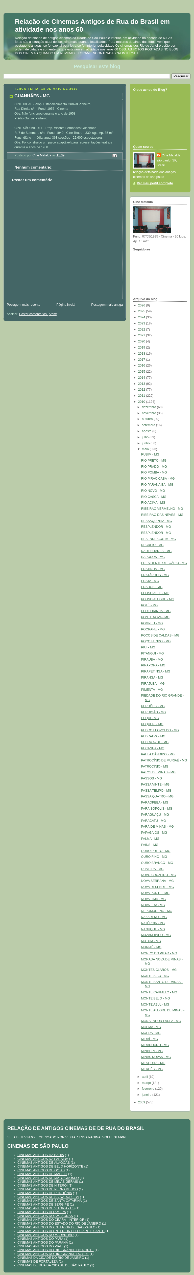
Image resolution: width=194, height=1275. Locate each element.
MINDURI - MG (152, 1051)
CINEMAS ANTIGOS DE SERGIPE (43, 1204)
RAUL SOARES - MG (156, 551)
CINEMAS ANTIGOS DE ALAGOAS (43, 1162)
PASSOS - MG (151, 778)
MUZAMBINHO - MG (156, 935)
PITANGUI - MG (152, 653)
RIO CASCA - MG (153, 497)
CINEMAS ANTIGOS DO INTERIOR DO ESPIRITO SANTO (61, 1231)
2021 (142, 335)
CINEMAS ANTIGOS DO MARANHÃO (45, 1235)
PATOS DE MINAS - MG (158, 772)
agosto (147, 431)
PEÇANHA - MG (152, 748)
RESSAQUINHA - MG (156, 521)
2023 (142, 323)
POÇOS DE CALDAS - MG (160, 635)
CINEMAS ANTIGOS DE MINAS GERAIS (47, 1181)
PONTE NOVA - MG (155, 617)
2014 (142, 377)
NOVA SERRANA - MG (157, 881)
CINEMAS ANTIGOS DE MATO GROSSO (48, 1178)
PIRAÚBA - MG (152, 659)
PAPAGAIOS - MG (154, 832)
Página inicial (65, 304)
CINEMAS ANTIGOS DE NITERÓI (42, 1185)
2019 (142, 347)
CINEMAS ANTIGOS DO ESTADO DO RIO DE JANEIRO (59, 1223)
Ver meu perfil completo (155, 183)
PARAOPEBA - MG (154, 802)
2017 (142, 359)
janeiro (147, 1095)
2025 (142, 311)
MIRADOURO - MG (155, 1045)
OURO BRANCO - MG (157, 863)
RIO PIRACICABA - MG (158, 478)
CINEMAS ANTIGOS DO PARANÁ (42, 1242)
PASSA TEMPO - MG (156, 790)
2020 (142, 341)
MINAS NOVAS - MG (156, 1057)
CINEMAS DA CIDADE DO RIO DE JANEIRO (50, 1258)
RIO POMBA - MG (154, 472)
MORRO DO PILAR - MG (159, 953)
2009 (142, 1102)
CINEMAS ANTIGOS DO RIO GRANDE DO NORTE (55, 1250)
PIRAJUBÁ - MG (153, 683)
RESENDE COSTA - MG (158, 539)
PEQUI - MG (150, 718)
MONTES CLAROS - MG (159, 970)
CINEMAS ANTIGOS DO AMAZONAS (45, 1216)
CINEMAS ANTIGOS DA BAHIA (40, 1155)
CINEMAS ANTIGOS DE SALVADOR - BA (48, 1197)
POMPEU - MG (152, 623)
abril (145, 1077)
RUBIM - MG (150, 454)
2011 (142, 395)
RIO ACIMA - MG (153, 502)
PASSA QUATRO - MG (157, 796)
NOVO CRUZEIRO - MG (158, 875)
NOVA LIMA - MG (153, 899)
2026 (142, 305)
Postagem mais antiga (107, 304)
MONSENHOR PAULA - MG (161, 1021)
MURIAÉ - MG (151, 947)
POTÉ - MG (149, 605)
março (147, 1083)
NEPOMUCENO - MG (156, 911)
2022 (142, 329)
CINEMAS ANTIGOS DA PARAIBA (42, 1159)
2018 (142, 353)
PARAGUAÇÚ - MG (155, 814)
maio (146, 449)
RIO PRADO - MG (154, 466)
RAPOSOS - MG (153, 557)
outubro (148, 419)
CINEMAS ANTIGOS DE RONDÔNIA (44, 1193)
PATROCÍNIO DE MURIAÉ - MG (164, 760)
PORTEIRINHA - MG (156, 611)
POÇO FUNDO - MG (156, 641)
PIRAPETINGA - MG (156, 671)
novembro (149, 413)
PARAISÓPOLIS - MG (157, 808)
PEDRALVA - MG (153, 736)
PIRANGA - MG (152, 677)
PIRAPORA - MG (153, 665)
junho (146, 443)
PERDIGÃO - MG (153, 712)
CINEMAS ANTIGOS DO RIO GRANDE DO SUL (53, 1254)
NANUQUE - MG (153, 929)
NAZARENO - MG (154, 917)
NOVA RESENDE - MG (157, 887)
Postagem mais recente (23, 304)
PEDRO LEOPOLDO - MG (160, 730)
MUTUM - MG (151, 941)
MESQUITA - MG (153, 1063)
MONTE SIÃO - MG (155, 976)
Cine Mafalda (171, 155)
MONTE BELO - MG (155, 998)
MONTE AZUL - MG (155, 1004)
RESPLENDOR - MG (156, 527)
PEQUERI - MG (152, 724)
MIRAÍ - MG (149, 1039)
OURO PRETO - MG (156, 851)
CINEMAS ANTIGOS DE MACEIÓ (42, 1174)
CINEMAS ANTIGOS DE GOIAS (41, 1170)
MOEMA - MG (151, 1027)
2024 (142, 317)
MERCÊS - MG (152, 1069)
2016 (142, 365)
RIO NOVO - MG (153, 491)
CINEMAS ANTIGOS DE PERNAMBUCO (47, 1189)
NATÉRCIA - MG (153, 923)
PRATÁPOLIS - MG (155, 575)
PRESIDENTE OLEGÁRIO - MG (164, 563)
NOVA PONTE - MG (155, 893)
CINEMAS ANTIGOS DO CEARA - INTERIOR (50, 1220)
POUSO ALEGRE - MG (157, 599)
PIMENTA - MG (152, 689)
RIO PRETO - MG (154, 460)
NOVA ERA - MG (153, 905)
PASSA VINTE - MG (155, 784)
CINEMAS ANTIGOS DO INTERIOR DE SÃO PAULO (56, 1227)
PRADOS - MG (152, 587)
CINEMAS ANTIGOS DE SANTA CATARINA (49, 1201)
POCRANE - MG (153, 629)
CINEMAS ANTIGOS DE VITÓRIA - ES (46, 1208)
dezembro (149, 407)
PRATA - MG (150, 581)
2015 (142, 371)
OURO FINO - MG (154, 857)
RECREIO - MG (152, 545)
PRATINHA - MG (153, 569)
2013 (142, 384)
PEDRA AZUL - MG (155, 742)
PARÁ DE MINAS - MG (157, 826)
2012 (142, 389)
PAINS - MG (149, 845)
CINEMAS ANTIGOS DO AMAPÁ (41, 1212)
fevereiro (148, 1088)
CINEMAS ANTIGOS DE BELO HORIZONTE (50, 1166)
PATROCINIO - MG (154, 766)
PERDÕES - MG (153, 706)
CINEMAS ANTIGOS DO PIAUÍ (40, 1246)
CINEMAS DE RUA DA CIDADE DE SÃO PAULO (53, 1265)
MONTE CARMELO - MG (159, 992)
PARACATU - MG (153, 821)
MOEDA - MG (151, 1033)
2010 (142, 402)
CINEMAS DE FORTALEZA (37, 1261)
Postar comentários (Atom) (38, 314)
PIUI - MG (148, 647)
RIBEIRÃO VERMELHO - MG (162, 509)
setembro (149, 425)
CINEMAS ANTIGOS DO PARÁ (40, 1239)
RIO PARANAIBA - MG (157, 484)
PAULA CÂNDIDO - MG (158, 754)
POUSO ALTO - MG (155, 593)
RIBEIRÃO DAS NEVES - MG (162, 515)
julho (146, 437)
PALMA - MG (150, 839)
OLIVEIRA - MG (152, 869)
